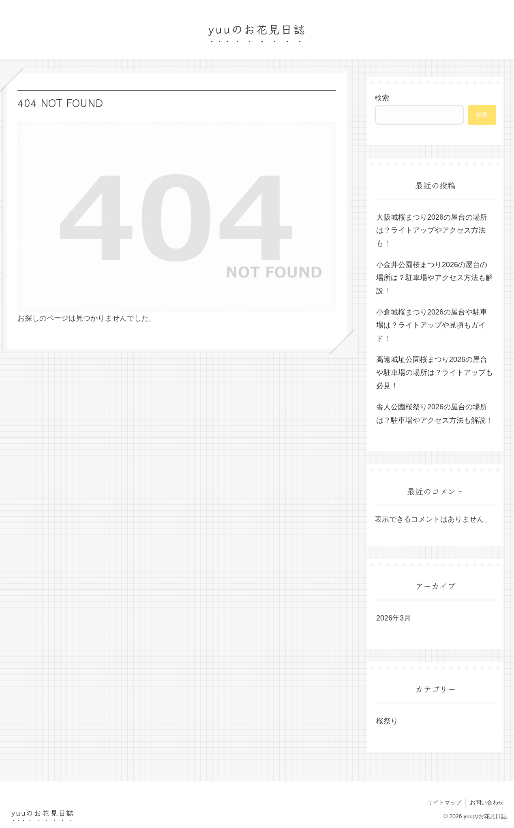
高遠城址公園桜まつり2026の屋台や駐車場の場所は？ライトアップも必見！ (434, 372)
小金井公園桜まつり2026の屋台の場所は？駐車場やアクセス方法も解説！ (434, 278)
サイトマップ (444, 802)
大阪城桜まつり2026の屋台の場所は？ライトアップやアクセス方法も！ (431, 230)
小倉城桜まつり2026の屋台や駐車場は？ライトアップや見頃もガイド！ (431, 325)
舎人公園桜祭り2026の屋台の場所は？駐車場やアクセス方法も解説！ (434, 413)
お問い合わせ (487, 802)
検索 (382, 98)
